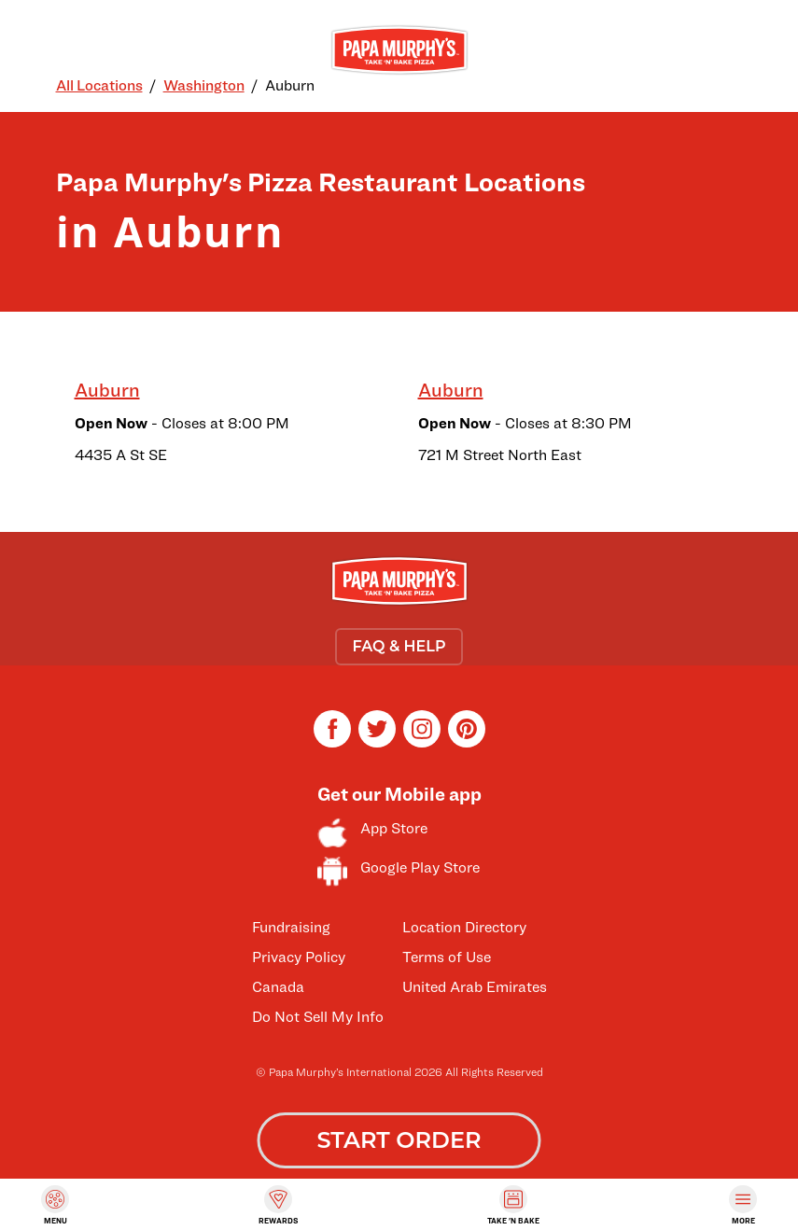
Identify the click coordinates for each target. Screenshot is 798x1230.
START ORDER (398, 1139)
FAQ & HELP (398, 646)
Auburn (107, 390)
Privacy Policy (298, 957)
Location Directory (464, 927)
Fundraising (291, 927)
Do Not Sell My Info (318, 1017)
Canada (278, 987)
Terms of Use (446, 957)
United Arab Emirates (474, 987)
